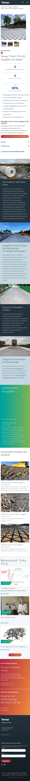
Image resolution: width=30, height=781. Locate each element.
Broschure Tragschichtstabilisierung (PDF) (12, 151)
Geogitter (15, 7)
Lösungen (9, 7)
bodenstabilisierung (18, 368)
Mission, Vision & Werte (13, 772)
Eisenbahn (21, 377)
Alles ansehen (14, 654)
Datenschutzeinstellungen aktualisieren (20, 775)
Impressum (4, 772)
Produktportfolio (15, 146)
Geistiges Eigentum (6, 775)
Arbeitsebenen (13, 377)
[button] (24, 395)
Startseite (3, 7)
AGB (3, 773)
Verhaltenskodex (23, 772)
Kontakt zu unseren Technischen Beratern (14, 136)
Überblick (15, 142)
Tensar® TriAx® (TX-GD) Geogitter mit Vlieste (12, 8)
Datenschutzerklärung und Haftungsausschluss (16, 773)
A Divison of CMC (6, 722)
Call (4, 709)
